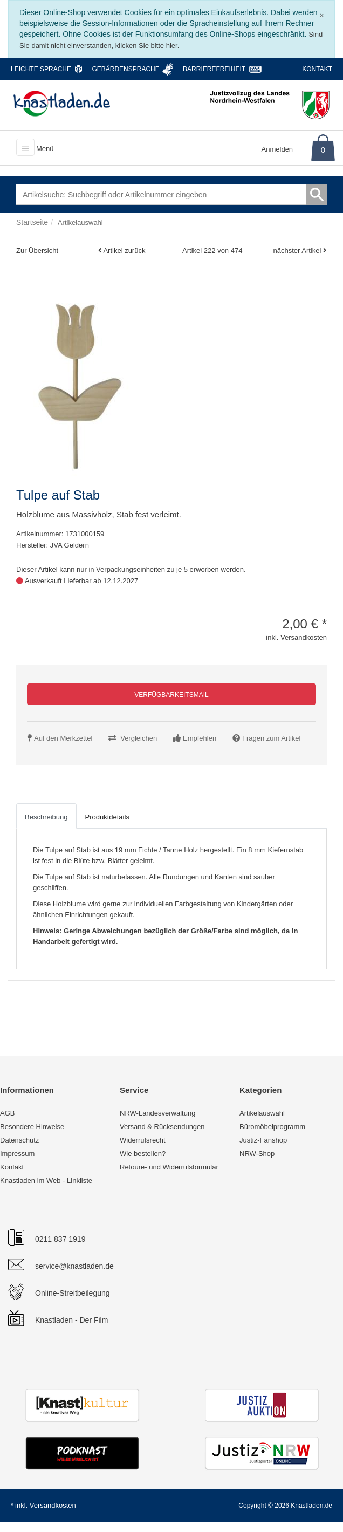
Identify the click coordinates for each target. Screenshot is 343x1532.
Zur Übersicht (37, 251)
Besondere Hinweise (32, 1127)
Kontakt (317, 69)
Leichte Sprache (41, 69)
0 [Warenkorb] (323, 149)
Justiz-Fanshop (263, 1140)
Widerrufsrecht (143, 1140)
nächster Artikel (298, 251)
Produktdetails (107, 817)
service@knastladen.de (74, 1266)
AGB (7, 1113)
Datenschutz (19, 1140)
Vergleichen (138, 738)
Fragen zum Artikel (271, 738)
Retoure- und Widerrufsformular (169, 1167)
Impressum (17, 1154)
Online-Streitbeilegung (72, 1293)
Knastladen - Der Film (71, 1320)
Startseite (32, 222)
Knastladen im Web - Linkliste (46, 1181)
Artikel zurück (124, 251)
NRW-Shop (257, 1154)
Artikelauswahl (262, 1113)
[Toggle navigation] (25, 147)
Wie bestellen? (143, 1154)
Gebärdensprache (125, 69)
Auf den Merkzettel (63, 738)
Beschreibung (46, 817)
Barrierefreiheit (214, 69)
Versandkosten (53, 1505)
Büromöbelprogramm (272, 1127)
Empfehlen (199, 738)
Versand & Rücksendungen (162, 1127)
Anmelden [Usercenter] (277, 149)
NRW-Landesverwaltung (157, 1113)
